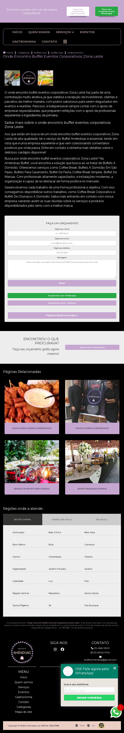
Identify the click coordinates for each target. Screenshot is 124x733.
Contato (49, 41)
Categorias (24, 52)
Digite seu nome (62, 229)
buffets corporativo (40, 52)
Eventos (87, 32)
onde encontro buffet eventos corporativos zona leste (75, 52)
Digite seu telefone (62, 248)
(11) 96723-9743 (100, 652)
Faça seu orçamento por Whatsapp (106, 11)
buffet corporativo (57, 52)
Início (17, 32)
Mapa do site (23, 712)
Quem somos (39, 32)
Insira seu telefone (76, 684)
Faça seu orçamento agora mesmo (77, 11)
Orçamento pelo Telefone (62, 303)
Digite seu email (62, 238)
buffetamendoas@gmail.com (100, 658)
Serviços (63, 32)
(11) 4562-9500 (100, 648)
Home (9, 52)
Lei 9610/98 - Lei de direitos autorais (76, 628)
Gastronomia (24, 41)
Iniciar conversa (89, 697)
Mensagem (62, 258)
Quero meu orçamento (92, 347)
